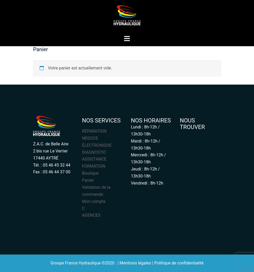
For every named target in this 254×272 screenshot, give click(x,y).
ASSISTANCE (94, 159)
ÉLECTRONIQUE (97, 145)
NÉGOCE (90, 138)
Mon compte (94, 201)
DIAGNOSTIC (94, 152)
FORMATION (94, 166)
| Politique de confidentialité (178, 263)
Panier (88, 180)
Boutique (90, 173)
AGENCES (91, 215)
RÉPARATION (94, 131)
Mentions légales (135, 263)
